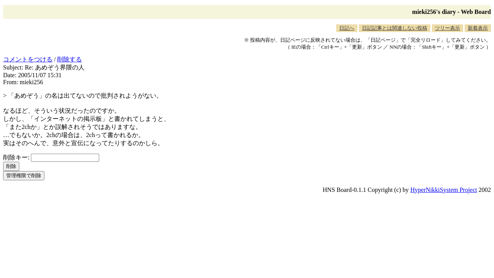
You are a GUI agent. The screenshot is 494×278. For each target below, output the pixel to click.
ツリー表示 (447, 28)
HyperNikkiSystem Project (443, 189)
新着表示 (478, 28)
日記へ (346, 28)
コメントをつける (27, 59)
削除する (69, 59)
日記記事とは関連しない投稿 (394, 28)
